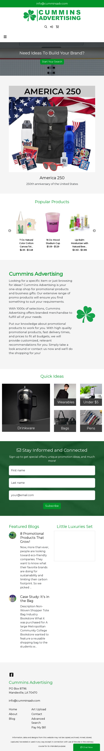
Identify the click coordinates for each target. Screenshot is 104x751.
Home (13, 709)
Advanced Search (38, 720)
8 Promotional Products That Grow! (32, 538)
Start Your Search (52, 61)
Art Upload (38, 709)
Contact (36, 714)
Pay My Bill (38, 727)
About (13, 714)
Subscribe (52, 505)
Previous (9, 230)
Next (94, 230)
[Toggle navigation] (5, 37)
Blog (12, 718)
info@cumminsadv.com (52, 3)
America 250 (52, 177)
